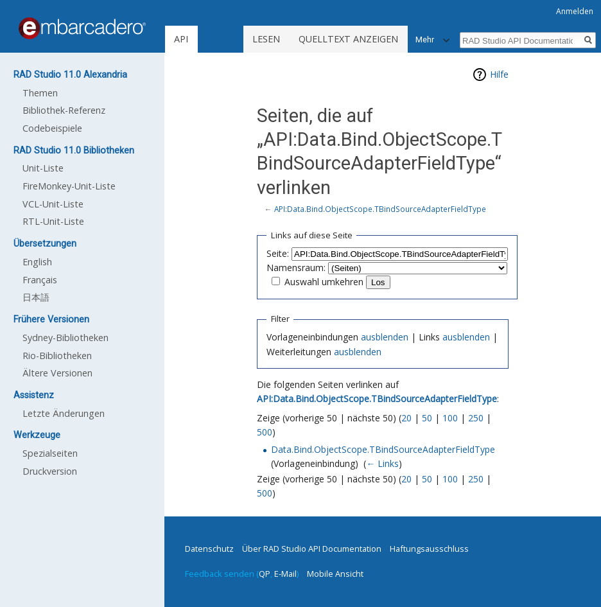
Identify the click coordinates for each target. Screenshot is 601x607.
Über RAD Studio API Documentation (311, 548)
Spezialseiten (50, 453)
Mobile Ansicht (335, 573)
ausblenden (384, 337)
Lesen (266, 39)
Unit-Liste (43, 168)
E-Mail (285, 573)
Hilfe (499, 74)
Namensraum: (296, 267)
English (37, 262)
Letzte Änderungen (63, 413)
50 (427, 418)
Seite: (277, 253)
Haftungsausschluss (429, 548)
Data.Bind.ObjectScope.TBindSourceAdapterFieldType (383, 449)
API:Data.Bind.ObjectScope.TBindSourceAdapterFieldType (380, 209)
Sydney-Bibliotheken (65, 337)
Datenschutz (209, 548)
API (181, 39)
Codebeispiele (52, 128)
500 (264, 432)
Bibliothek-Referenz (63, 110)
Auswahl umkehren (323, 282)
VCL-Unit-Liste (52, 204)
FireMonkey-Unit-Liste (69, 186)
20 (406, 418)
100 (450, 418)
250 (475, 418)
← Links (382, 463)
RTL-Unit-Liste (53, 221)
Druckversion (49, 471)
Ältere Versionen (57, 373)
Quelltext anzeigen (348, 39)
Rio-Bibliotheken (57, 355)
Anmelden (574, 11)
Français (39, 280)
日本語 (35, 297)
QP (264, 573)
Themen (40, 93)
